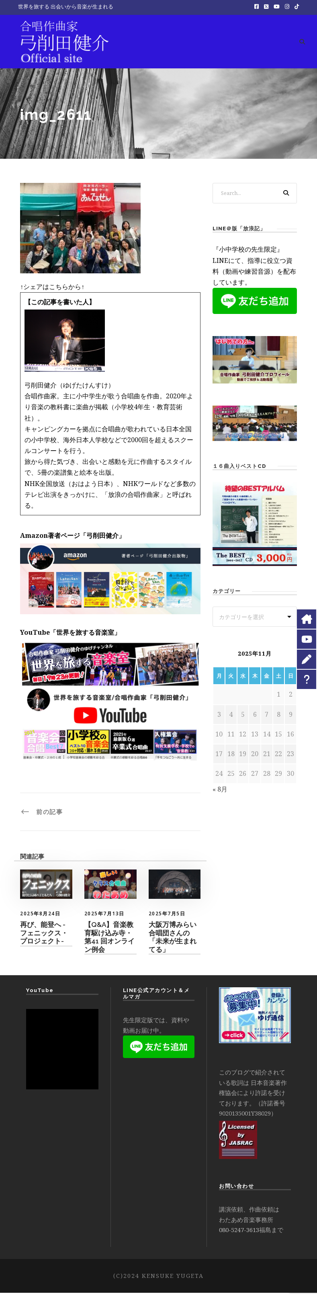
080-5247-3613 (239, 1235)
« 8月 (220, 794)
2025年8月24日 (40, 918)
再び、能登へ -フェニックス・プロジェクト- (44, 938)
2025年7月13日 (104, 918)
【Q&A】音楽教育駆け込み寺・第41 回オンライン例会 (109, 942)
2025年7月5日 (167, 918)
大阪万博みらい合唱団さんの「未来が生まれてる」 (172, 942)
